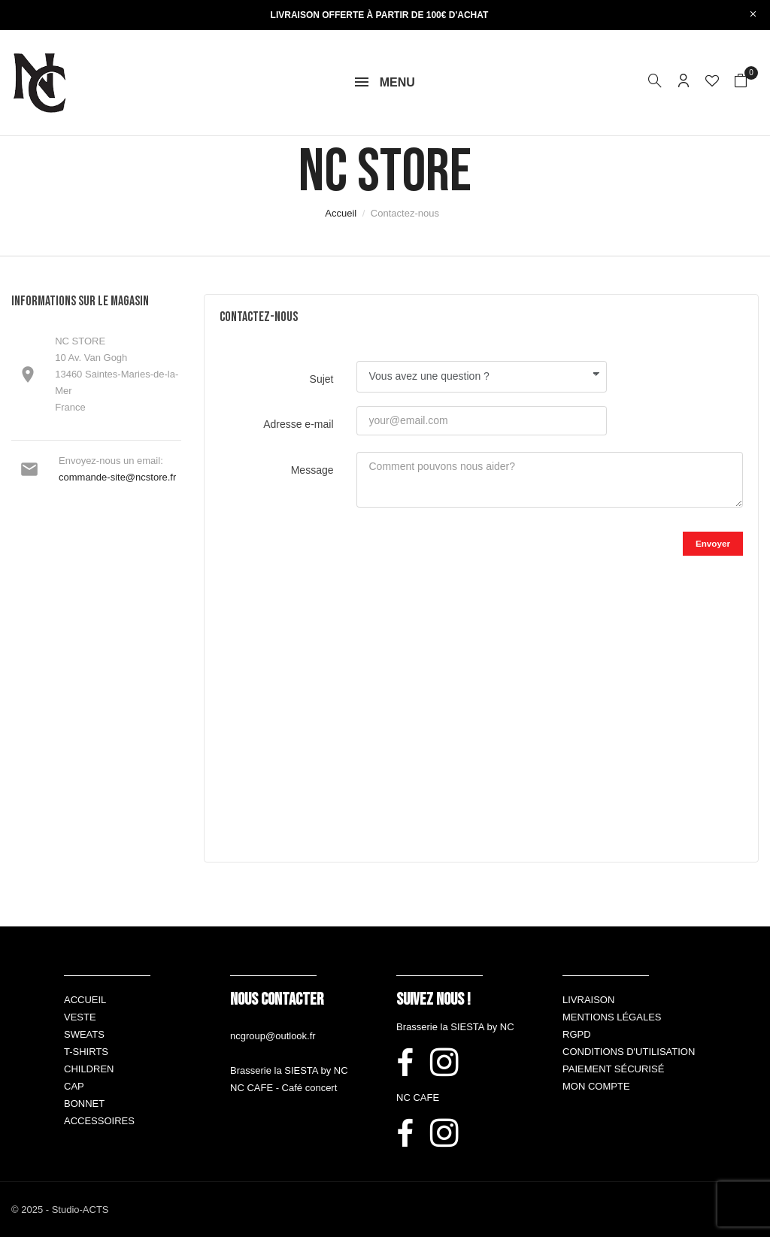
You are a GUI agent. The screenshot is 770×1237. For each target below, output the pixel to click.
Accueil (85, 999)
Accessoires (99, 1120)
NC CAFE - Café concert (283, 1087)
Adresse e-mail (298, 424)
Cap (74, 1086)
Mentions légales (611, 1017)
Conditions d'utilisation (628, 1051)
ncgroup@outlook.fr (273, 1035)
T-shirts (86, 1051)
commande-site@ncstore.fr (117, 477)
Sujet (322, 379)
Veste (80, 1017)
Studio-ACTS (80, 1209)
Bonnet (84, 1103)
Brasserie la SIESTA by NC (289, 1070)
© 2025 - (31, 1209)
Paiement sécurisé (613, 1069)
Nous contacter (276, 999)
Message (312, 470)
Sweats (84, 1034)
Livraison (588, 999)
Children (89, 1069)
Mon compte (596, 1086)
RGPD (576, 1034)
